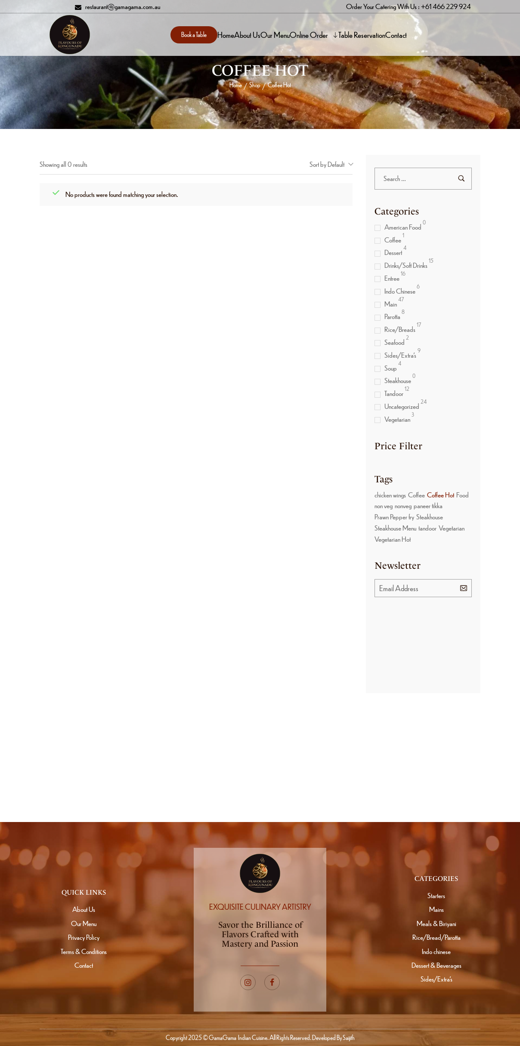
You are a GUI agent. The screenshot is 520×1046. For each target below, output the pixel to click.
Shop (254, 85)
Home (235, 85)
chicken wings (390, 494)
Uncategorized (401, 406)
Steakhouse (397, 380)
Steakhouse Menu (395, 527)
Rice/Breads (399, 329)
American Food (402, 226)
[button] (193, 34)
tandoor (427, 527)
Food (462, 494)
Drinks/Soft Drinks (405, 265)
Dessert (393, 252)
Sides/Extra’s (400, 354)
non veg (384, 505)
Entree (391, 277)
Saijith (348, 1037)
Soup (390, 367)
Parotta (392, 316)
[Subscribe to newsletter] (463, 588)
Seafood (394, 342)
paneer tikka (428, 505)
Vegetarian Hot (393, 538)
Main (390, 303)
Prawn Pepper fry (394, 516)
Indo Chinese (399, 290)
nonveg (403, 505)
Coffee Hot (440, 494)
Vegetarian (397, 418)
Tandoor (393, 393)
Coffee (392, 239)
